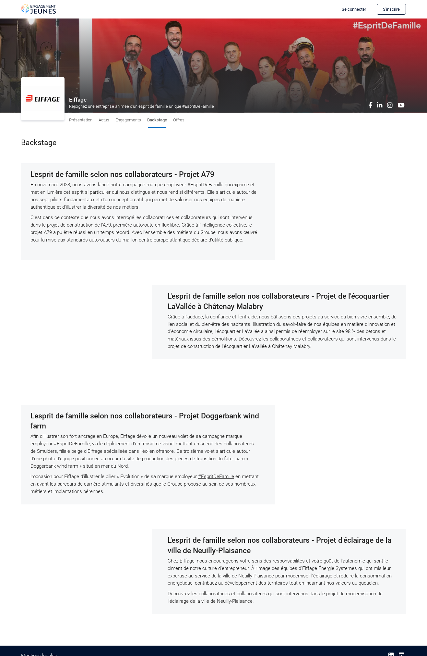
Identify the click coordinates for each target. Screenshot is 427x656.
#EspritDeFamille (72, 444)
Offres (178, 120)
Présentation (80, 120)
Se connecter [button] (354, 9)
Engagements (128, 120)
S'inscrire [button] (391, 9)
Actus (104, 120)
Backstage (157, 120)
